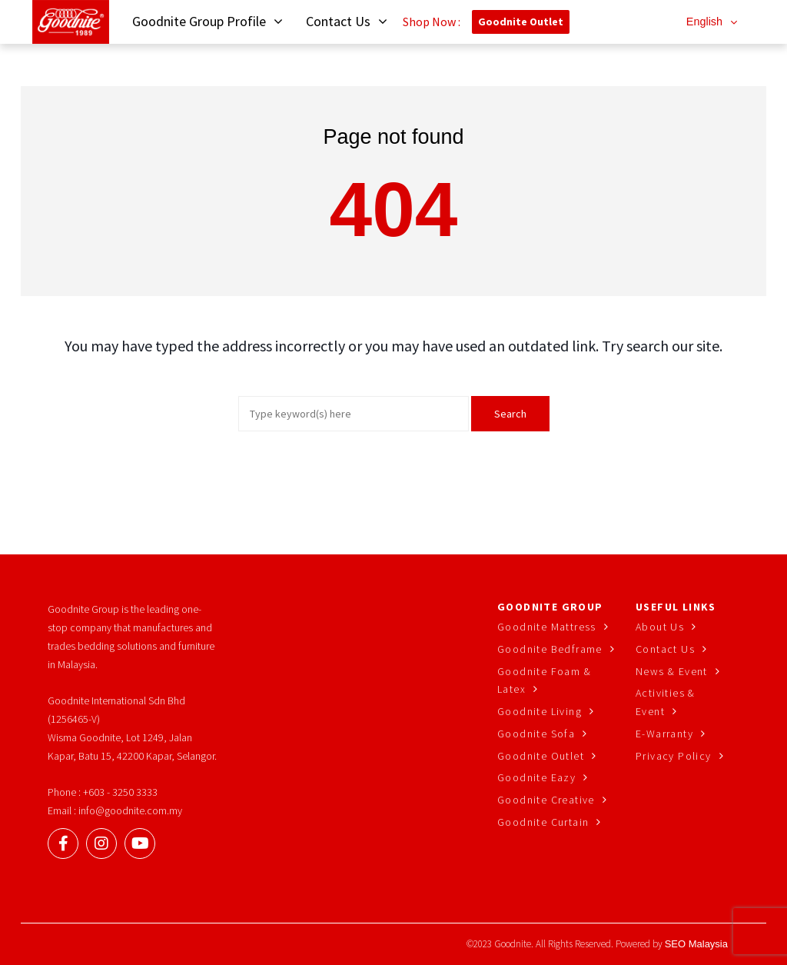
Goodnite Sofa (536, 733)
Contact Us (665, 649)
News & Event (672, 671)
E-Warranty (664, 733)
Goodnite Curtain (543, 822)
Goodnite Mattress (546, 627)
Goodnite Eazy (536, 777)
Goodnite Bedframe (550, 649)
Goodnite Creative (546, 800)
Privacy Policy (674, 756)
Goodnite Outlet (520, 21)
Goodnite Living (539, 711)
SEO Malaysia (696, 944)
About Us (660, 627)
